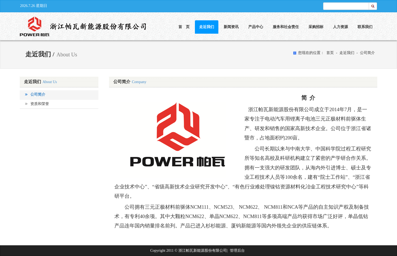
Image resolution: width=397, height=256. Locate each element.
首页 (330, 53)
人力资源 (340, 27)
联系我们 (365, 27)
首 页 (184, 27)
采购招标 (315, 27)
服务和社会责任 (286, 27)
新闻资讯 (231, 27)
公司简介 (367, 53)
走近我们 (206, 27)
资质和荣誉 (39, 104)
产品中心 (255, 27)
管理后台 (237, 251)
